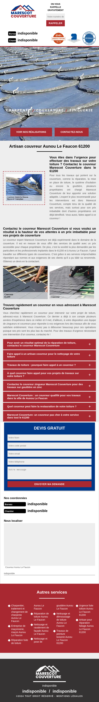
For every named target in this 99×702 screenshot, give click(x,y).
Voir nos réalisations (31, 132)
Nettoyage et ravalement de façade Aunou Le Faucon (41, 629)
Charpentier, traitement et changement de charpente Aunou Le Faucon (19, 613)
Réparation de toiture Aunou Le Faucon (41, 616)
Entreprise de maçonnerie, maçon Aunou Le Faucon (18, 630)
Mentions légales (69, 696)
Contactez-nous (72, 132)
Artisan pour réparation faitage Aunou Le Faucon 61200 (86, 626)
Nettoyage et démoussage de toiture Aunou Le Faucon (63, 619)
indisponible (28, 33)
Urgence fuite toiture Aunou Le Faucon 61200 (86, 610)
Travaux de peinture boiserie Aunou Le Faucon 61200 (64, 637)
